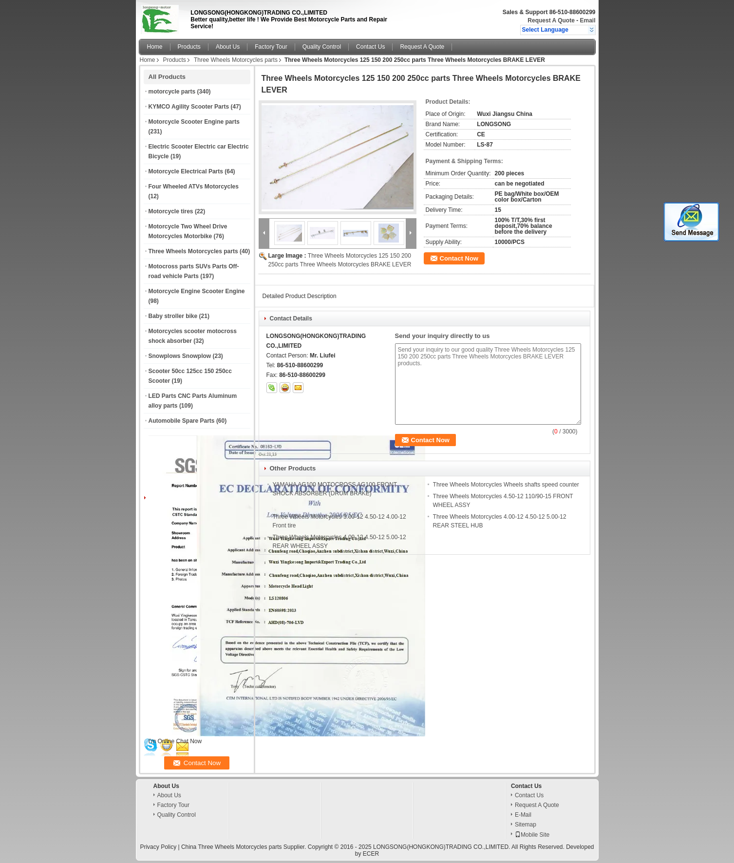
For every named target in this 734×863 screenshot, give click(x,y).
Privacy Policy (158, 847)
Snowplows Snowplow (180, 356)
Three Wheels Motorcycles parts (236, 59)
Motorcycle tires (171, 211)
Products (189, 46)
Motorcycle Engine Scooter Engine (197, 291)
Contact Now (459, 258)
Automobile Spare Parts (182, 420)
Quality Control (321, 46)
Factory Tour (271, 46)
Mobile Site (532, 834)
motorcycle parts (172, 91)
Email (587, 20)
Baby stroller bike (173, 316)
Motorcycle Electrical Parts (186, 171)
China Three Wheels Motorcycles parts (231, 847)
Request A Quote (550, 20)
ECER (371, 853)
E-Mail (523, 814)
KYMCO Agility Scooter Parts (189, 106)
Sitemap (525, 824)
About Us (228, 46)
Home (155, 46)
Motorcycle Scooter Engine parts (194, 121)
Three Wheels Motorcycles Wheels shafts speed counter (506, 484)
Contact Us (370, 46)
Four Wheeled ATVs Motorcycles (194, 186)
